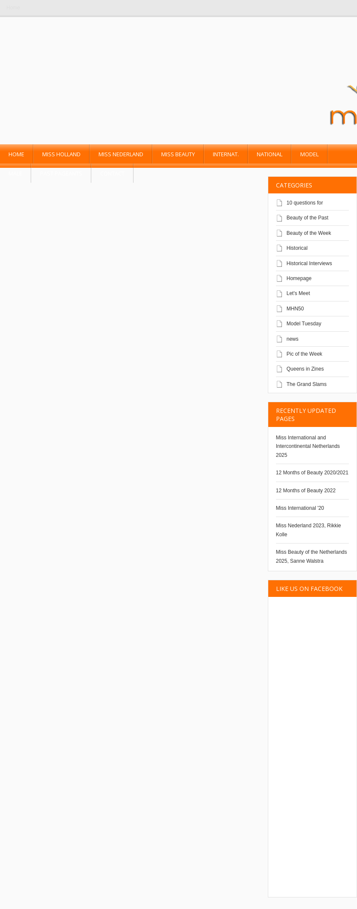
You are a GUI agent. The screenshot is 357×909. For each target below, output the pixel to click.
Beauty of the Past (307, 218)
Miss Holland (61, 154)
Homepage (299, 278)
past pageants (61, 173)
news (293, 339)
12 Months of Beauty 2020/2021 (312, 473)
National (269, 154)
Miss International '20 (300, 508)
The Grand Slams (307, 384)
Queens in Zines (305, 369)
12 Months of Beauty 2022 (306, 491)
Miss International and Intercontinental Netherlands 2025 (308, 446)
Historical (297, 248)
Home (13, 8)
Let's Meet (298, 293)
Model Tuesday (304, 324)
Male (15, 173)
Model (309, 154)
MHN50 (295, 309)
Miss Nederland (121, 154)
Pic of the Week (304, 354)
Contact (112, 173)
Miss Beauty (178, 154)
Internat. (226, 154)
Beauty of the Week (309, 233)
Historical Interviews (309, 263)
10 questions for (305, 203)
